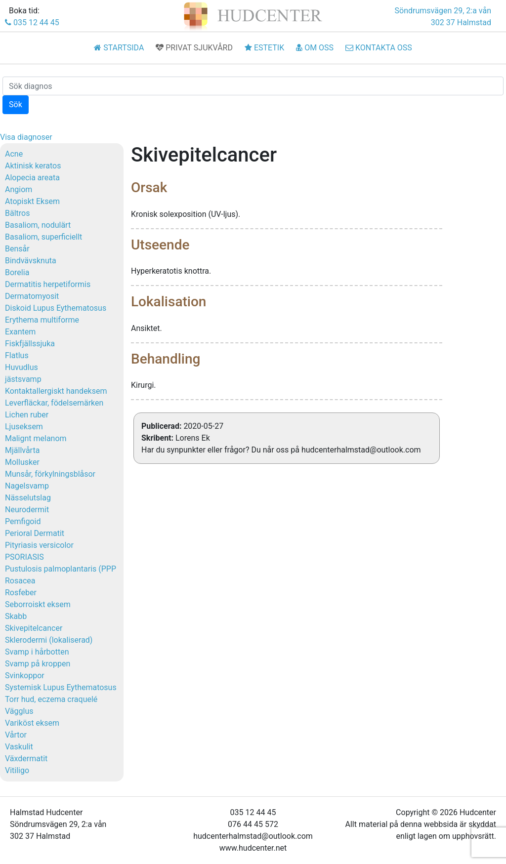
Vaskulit (19, 746)
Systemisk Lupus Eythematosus (61, 687)
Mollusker (22, 462)
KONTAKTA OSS (378, 47)
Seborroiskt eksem (38, 604)
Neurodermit (27, 509)
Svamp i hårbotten (37, 652)
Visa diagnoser (26, 137)
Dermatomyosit (32, 296)
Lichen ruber (26, 414)
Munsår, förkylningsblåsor (50, 474)
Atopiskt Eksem (32, 201)
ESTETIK (264, 47)
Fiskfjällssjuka (30, 343)
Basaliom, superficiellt (43, 237)
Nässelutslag (28, 497)
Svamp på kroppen (37, 663)
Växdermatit (26, 758)
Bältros (17, 213)
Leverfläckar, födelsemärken (54, 403)
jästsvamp (23, 379)
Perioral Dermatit (34, 533)
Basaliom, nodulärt (38, 225)
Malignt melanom (36, 438)
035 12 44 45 (32, 22)
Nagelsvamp (27, 486)
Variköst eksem (32, 723)
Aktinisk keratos (33, 165)
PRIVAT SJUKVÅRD (194, 47)
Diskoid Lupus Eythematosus (55, 308)
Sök (15, 104)
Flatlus (17, 355)
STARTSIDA (119, 47)
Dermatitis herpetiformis (47, 284)
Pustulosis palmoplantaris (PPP (60, 569)
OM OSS (315, 47)
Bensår (17, 248)
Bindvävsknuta (30, 260)
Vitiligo (17, 770)
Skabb (16, 616)
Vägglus (19, 711)
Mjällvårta (22, 450)
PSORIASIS (24, 557)
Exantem (20, 331)
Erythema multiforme (42, 320)
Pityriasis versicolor (39, 545)
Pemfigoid (23, 521)
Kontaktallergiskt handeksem (56, 391)
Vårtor (16, 735)
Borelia (17, 272)
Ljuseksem (24, 426)
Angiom (18, 189)
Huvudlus (21, 367)
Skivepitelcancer (33, 628)
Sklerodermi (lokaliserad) (48, 640)
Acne (14, 154)
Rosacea (20, 580)
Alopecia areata (32, 177)
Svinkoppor (24, 675)
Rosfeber (21, 592)
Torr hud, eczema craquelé (51, 699)
